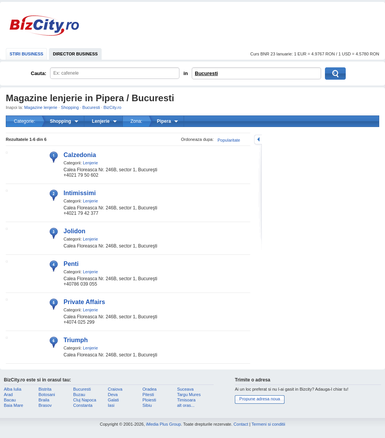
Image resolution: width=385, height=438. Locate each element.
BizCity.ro (44, 25)
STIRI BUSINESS (26, 54)
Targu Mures (189, 394)
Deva (113, 394)
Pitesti (148, 394)
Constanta (82, 405)
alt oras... (185, 405)
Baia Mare (13, 405)
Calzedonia (80, 155)
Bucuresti (206, 73)
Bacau (10, 400)
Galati (113, 400)
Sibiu (147, 405)
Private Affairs (84, 302)
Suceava (185, 389)
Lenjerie (90, 162)
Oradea (149, 389)
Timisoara (186, 400)
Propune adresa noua (259, 398)
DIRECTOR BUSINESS (75, 54)
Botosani (46, 394)
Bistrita (45, 389)
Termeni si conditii (268, 424)
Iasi (111, 405)
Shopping (70, 107)
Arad (8, 394)
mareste (258, 139)
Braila (43, 400)
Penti (71, 264)
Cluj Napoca (84, 400)
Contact (241, 424)
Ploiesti (149, 400)
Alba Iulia (12, 389)
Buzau (79, 394)
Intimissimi (80, 193)
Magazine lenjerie (40, 107)
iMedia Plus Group (163, 424)
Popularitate (229, 140)
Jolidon (74, 231)
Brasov (45, 405)
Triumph (76, 340)
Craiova (115, 389)
